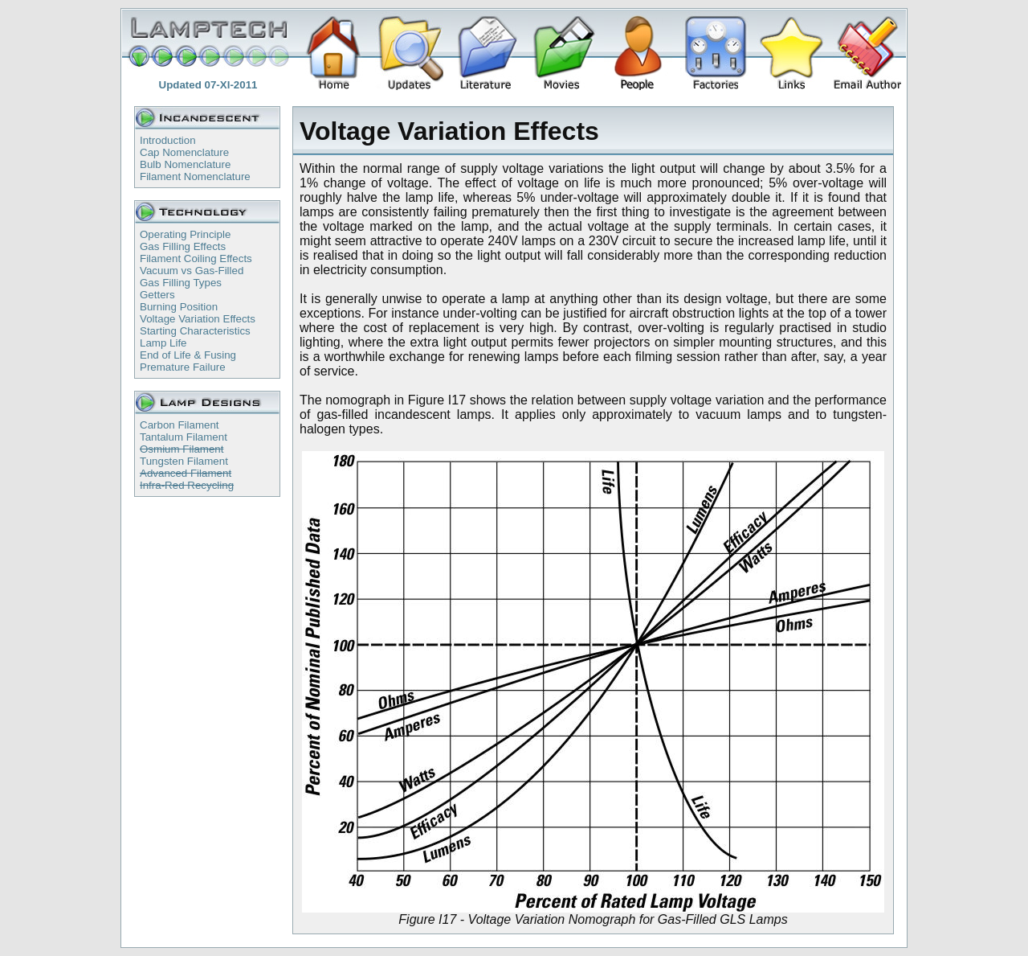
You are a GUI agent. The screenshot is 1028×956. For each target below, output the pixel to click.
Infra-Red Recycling (187, 485)
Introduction (168, 140)
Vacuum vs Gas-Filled (191, 271)
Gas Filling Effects (183, 246)
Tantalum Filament (183, 437)
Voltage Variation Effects (197, 319)
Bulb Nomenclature (185, 164)
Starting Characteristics (195, 331)
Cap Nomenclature (184, 152)
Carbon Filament (179, 425)
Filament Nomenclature (195, 176)
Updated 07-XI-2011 (208, 85)
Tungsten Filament (184, 461)
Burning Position (179, 307)
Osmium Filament (181, 449)
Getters (157, 295)
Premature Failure (183, 367)
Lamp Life (163, 343)
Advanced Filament (185, 473)
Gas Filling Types (181, 283)
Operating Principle (185, 234)
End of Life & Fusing (188, 355)
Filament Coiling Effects (196, 258)
